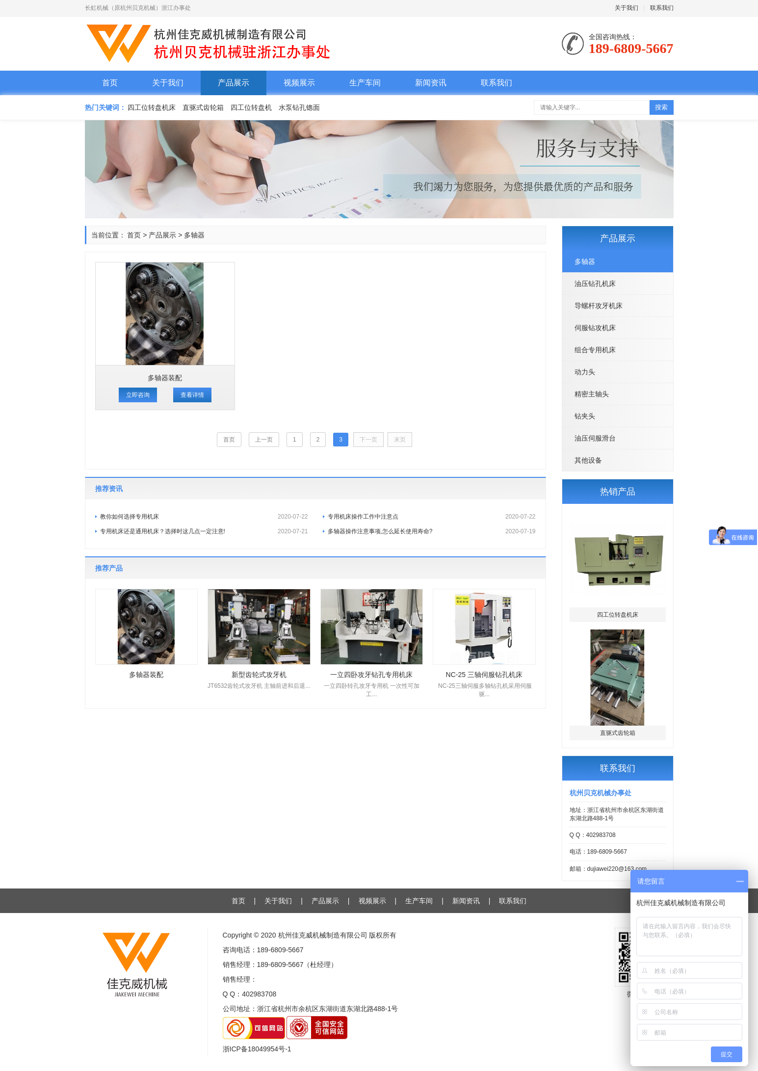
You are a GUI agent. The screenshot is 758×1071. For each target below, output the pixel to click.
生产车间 (365, 82)
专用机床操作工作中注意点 (432, 516)
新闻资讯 (430, 82)
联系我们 (662, 7)
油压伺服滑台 (595, 438)
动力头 (585, 372)
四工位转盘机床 (152, 107)
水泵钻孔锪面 (299, 107)
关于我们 (626, 7)
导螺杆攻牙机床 (599, 306)
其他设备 (588, 460)
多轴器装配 (165, 378)
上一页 (264, 439)
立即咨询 (138, 395)
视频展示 (299, 82)
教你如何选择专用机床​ (204, 516)
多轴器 (585, 261)
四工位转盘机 (251, 107)
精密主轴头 (592, 394)
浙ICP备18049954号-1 (257, 1049)
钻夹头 (585, 416)
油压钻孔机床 (595, 283)
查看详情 (192, 395)
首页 (110, 82)
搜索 (661, 107)
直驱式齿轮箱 (203, 107)
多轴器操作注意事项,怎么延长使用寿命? (432, 531)
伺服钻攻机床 (595, 328)
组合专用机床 (595, 350)
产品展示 (233, 82)
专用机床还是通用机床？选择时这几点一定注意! (204, 531)
